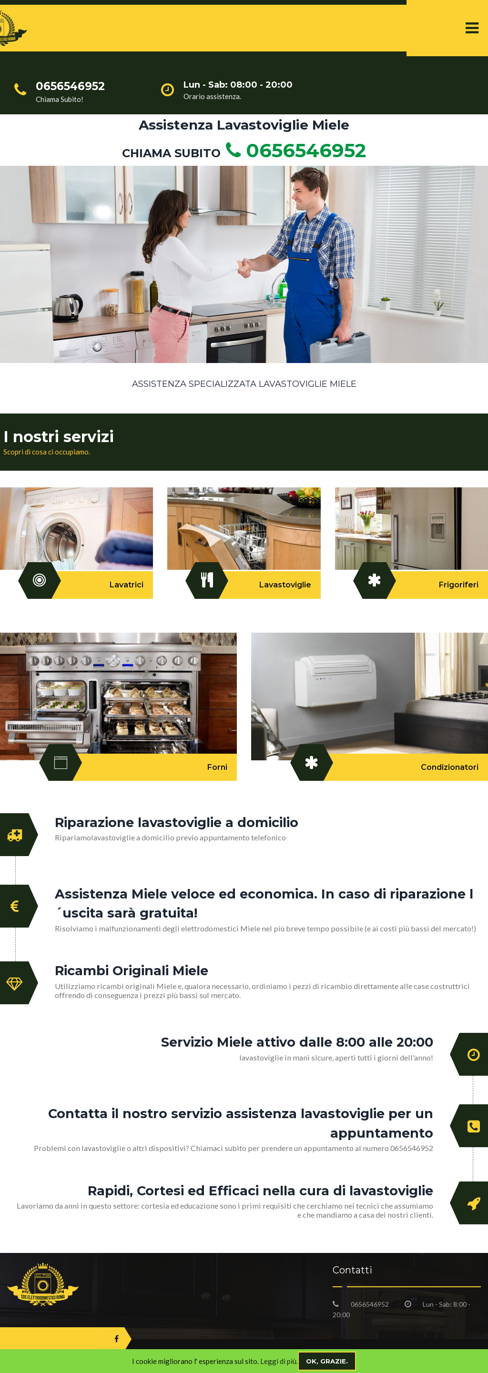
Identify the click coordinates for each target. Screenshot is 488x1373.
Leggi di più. (279, 1361)
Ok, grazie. (327, 1361)
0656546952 (293, 150)
